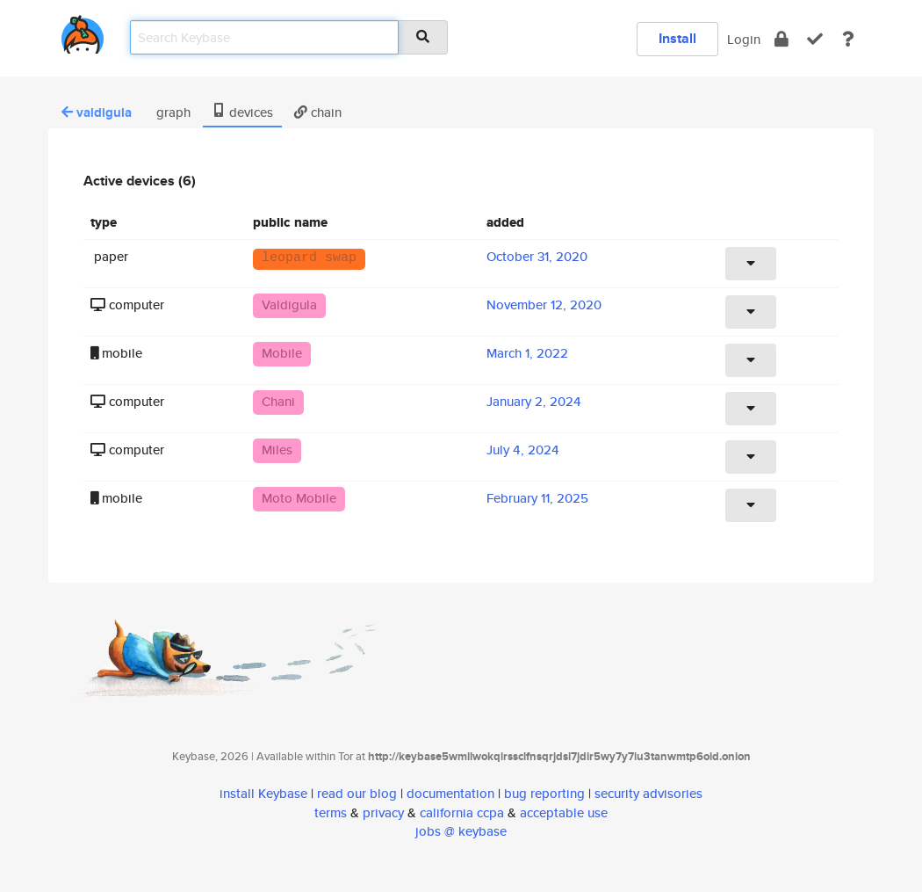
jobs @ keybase (461, 831)
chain (318, 112)
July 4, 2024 (522, 449)
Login (743, 39)
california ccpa (462, 812)
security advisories (648, 793)
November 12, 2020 (543, 304)
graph (172, 112)
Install (677, 38)
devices (242, 112)
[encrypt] (781, 39)
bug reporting (544, 793)
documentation (450, 793)
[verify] (815, 39)
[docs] (848, 39)
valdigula (96, 112)
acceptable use (564, 812)
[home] (82, 31)
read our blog (357, 793)
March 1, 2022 (527, 353)
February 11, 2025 (537, 498)
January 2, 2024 (533, 401)
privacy (383, 812)
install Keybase (263, 793)
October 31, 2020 (536, 256)
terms (330, 812)
